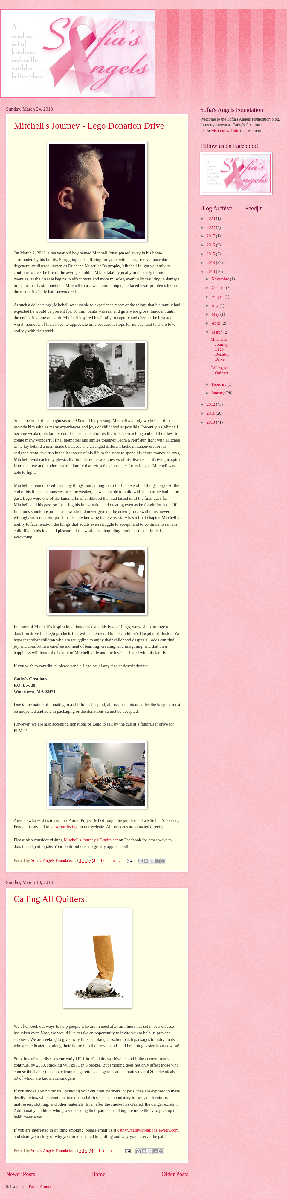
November (221, 279)
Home (98, 1174)
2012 (211, 404)
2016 (211, 245)
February (220, 384)
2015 (211, 254)
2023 (211, 218)
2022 (211, 227)
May (216, 314)
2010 (211, 422)
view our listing (63, 826)
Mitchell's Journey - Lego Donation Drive (89, 125)
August (218, 296)
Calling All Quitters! (51, 899)
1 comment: (110, 860)
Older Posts (174, 1174)
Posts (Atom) (40, 1186)
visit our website (225, 131)
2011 (211, 413)
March (217, 332)
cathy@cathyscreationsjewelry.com (148, 1130)
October (219, 288)
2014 (211, 262)
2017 (211, 236)
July (215, 305)
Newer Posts (20, 1174)
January (218, 393)
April (217, 323)
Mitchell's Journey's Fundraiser (91, 839)
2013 (211, 271)
